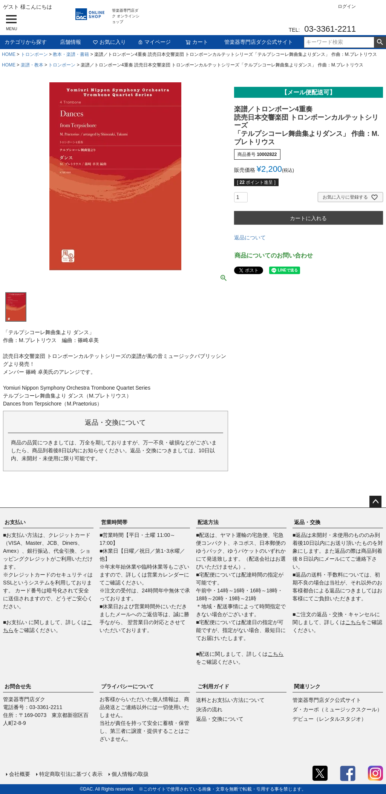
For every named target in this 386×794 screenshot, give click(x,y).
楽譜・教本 (32, 65)
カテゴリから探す (26, 42)
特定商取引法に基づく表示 (71, 774)
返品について (250, 237)
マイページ (154, 42)
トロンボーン (34, 54)
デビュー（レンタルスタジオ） (329, 719)
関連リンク (307, 686)
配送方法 (208, 522)
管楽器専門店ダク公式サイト (258, 42)
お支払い (15, 522)
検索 (380, 42)
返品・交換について (220, 719)
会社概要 (19, 774)
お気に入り (109, 42)
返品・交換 (307, 522)
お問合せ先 (18, 686)
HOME (8, 54)
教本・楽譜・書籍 (71, 54)
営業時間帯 (114, 522)
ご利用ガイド (213, 686)
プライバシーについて (127, 686)
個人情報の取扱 (130, 774)
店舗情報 (70, 42)
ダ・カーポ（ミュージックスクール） (337, 709)
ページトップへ (375, 502)
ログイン (347, 6)
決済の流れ (209, 709)
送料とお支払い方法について (230, 700)
